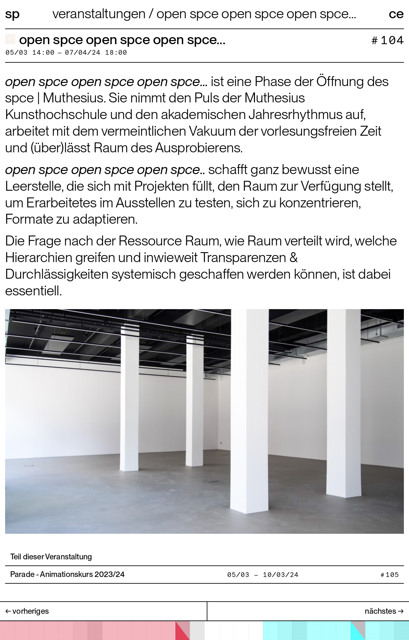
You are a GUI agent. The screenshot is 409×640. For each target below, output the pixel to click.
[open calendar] (204, 630)
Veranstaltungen (100, 13)
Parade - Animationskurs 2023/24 (67, 574)
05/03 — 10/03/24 (262, 575)
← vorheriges (27, 611)
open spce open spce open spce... (256, 13)
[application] (204, 630)
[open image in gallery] (204, 420)
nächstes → (384, 611)
